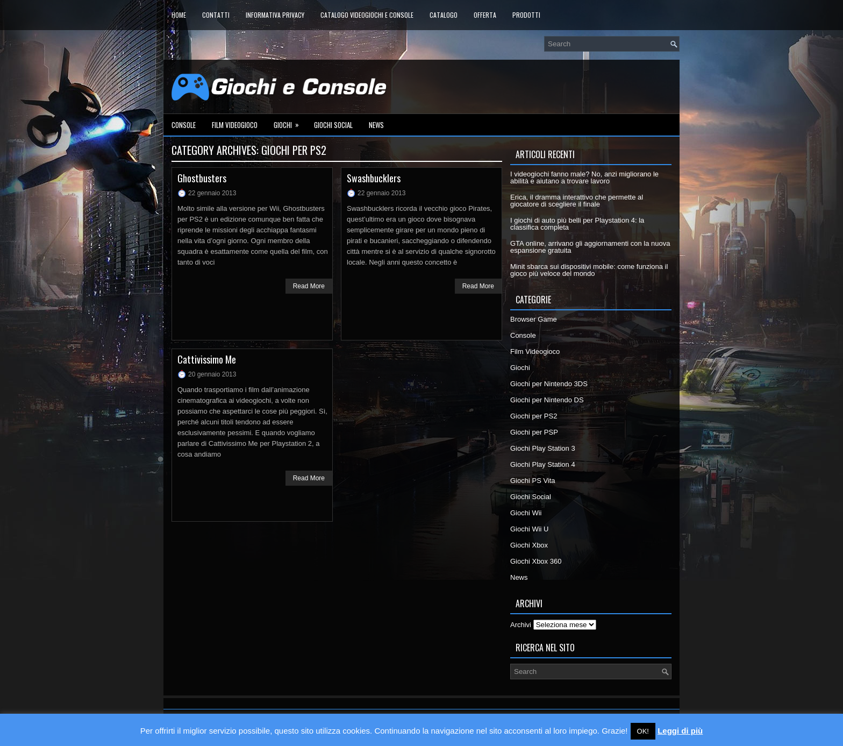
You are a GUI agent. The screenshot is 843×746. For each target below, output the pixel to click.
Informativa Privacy (275, 14)
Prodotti (526, 14)
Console (184, 124)
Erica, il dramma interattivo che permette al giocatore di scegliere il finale (576, 200)
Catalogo (444, 14)
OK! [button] (643, 731)
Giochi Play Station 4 (542, 464)
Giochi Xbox (529, 545)
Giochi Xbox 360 (535, 561)
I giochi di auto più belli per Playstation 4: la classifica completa (577, 223)
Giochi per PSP (534, 432)
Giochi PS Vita (532, 481)
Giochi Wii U (529, 529)
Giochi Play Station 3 (542, 448)
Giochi (290, 122)
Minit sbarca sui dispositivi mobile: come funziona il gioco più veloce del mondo (589, 270)
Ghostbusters (201, 178)
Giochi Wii (526, 513)
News (376, 124)
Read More (309, 286)
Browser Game (533, 319)
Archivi (520, 625)
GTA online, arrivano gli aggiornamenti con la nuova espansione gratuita (590, 246)
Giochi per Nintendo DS (547, 400)
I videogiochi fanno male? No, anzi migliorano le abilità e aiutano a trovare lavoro (584, 177)
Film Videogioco (235, 124)
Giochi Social (333, 124)
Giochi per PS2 (533, 416)
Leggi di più (680, 731)
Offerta (485, 14)
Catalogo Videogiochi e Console (366, 14)
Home (179, 14)
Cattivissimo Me (206, 359)
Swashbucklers (374, 178)
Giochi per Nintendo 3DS (549, 384)
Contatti (216, 14)
